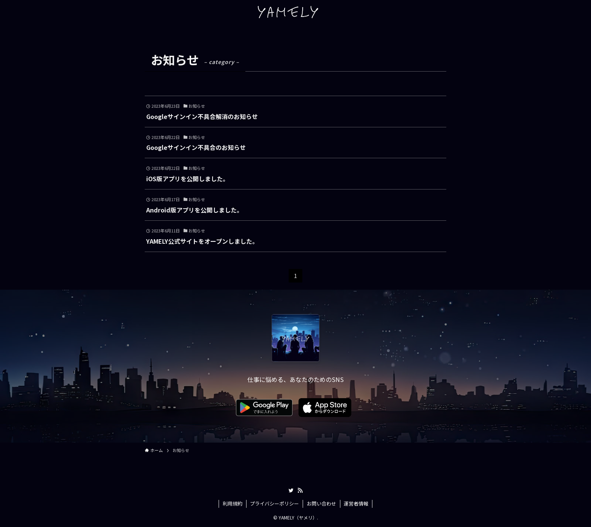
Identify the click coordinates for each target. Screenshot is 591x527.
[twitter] (291, 490)
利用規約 (232, 503)
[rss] (300, 490)
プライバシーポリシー (274, 503)
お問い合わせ (321, 503)
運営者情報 (356, 503)
